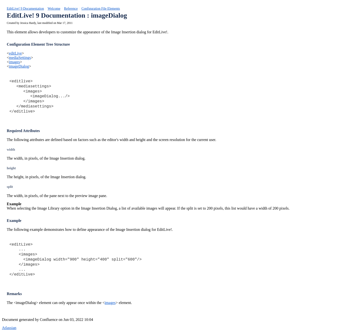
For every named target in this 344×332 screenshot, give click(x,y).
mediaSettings (20, 58)
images (14, 62)
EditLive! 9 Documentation (25, 8)
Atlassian (9, 328)
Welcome (54, 8)
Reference (71, 8)
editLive (15, 53)
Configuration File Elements (100, 8)
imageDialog (19, 66)
